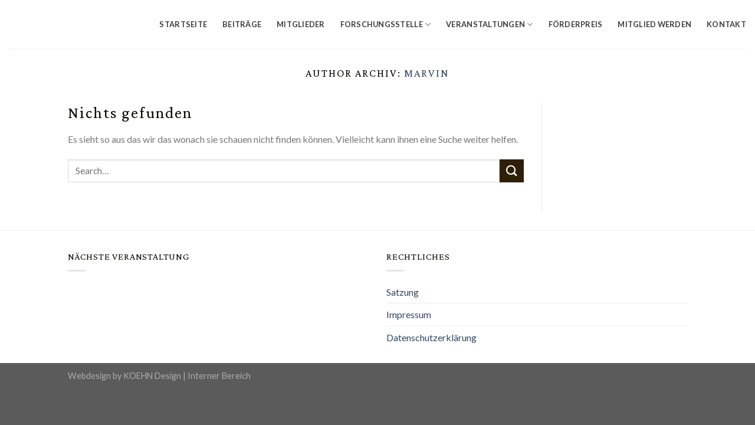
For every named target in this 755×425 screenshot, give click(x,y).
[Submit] (511, 170)
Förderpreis (576, 24)
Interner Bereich (219, 376)
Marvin (426, 73)
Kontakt (726, 24)
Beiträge (241, 24)
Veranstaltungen (489, 24)
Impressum (408, 314)
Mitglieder (301, 24)
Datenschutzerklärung (431, 337)
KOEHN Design (152, 376)
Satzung (402, 292)
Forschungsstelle (385, 24)
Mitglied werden (654, 24)
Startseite (183, 24)
